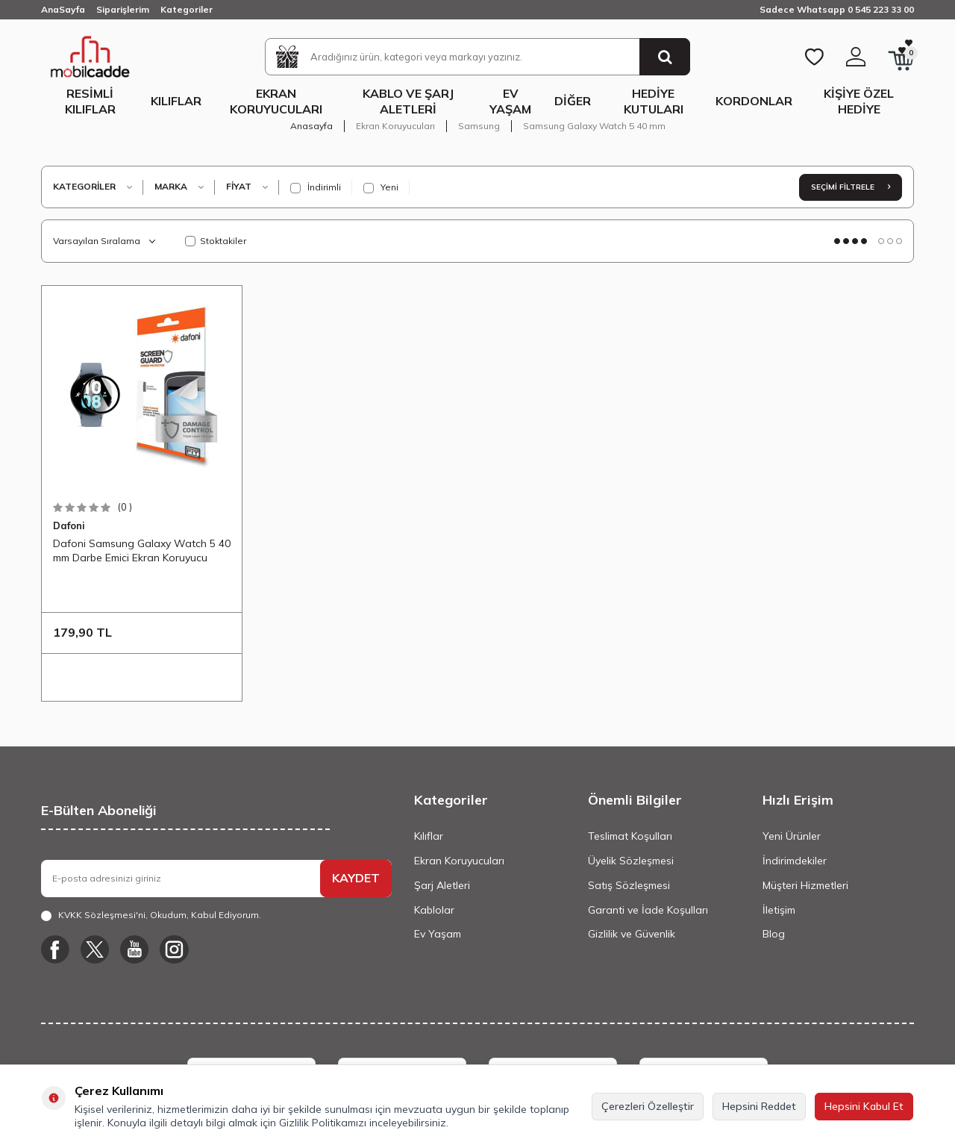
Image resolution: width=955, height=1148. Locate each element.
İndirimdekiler (795, 860)
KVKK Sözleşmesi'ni (101, 914)
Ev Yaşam (510, 101)
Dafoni (69, 525)
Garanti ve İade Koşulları (648, 910)
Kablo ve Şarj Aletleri (408, 101)
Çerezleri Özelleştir (647, 1106)
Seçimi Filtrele (850, 187)
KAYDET (356, 877)
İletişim (779, 910)
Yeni (380, 187)
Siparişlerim (122, 9)
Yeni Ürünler (792, 836)
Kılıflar (176, 100)
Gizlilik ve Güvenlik (631, 933)
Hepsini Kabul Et (864, 1106)
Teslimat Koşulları (630, 836)
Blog (774, 933)
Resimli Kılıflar (90, 101)
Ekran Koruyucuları (276, 101)
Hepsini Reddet (759, 1106)
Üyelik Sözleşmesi (631, 860)
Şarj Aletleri (442, 885)
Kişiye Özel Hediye (859, 101)
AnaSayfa (63, 9)
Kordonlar (754, 100)
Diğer (572, 100)
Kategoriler (186, 9)
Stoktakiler (215, 240)
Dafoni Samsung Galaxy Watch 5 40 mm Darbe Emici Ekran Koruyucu (142, 550)
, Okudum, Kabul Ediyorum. (151, 915)
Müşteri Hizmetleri (805, 885)
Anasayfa (311, 125)
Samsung (479, 125)
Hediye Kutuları (653, 101)
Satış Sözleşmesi (629, 885)
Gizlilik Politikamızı (322, 1122)
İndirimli (315, 187)
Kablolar (434, 910)
